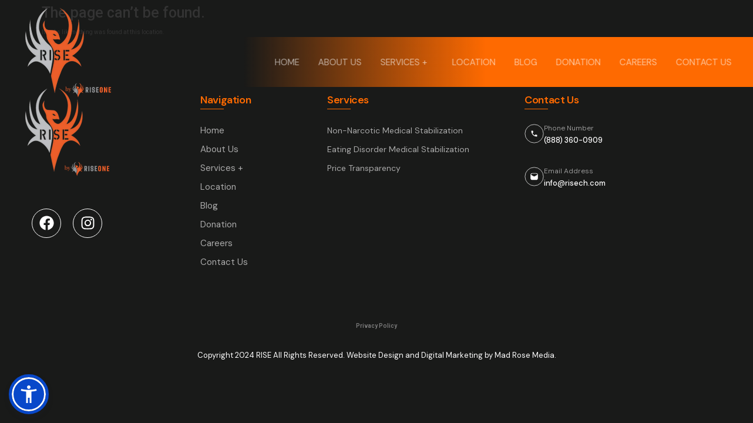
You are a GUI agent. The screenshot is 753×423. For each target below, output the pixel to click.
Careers (639, 62)
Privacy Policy (376, 326)
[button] (29, 394)
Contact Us (705, 62)
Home (288, 62)
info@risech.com (575, 183)
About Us (341, 62)
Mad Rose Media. (525, 355)
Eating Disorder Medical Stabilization (398, 149)
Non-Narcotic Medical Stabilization (395, 130)
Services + (408, 62)
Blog (527, 62)
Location (475, 62)
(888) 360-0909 (573, 140)
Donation (579, 62)
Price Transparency (364, 168)
